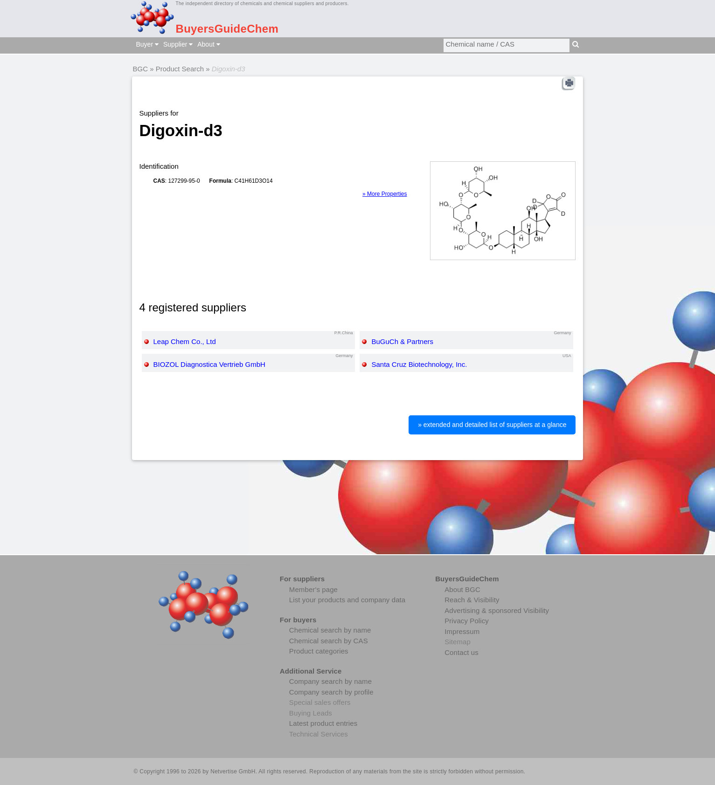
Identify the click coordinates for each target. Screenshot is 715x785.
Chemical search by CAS (328, 641)
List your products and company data (347, 600)
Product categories (318, 651)
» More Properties (384, 194)
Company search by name (330, 681)
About (208, 44)
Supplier (178, 44)
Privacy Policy (466, 621)
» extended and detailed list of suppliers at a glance (492, 424)
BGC (140, 69)
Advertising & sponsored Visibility (496, 610)
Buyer (147, 44)
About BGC (462, 589)
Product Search (180, 69)
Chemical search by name (330, 630)
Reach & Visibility (471, 600)
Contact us (461, 652)
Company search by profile (331, 692)
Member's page (313, 589)
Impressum (461, 631)
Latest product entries (323, 723)
